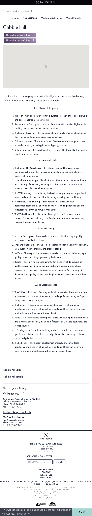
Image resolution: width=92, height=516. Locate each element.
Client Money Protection (46, 498)
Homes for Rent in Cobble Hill (20, 40)
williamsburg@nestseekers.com (18, 401)
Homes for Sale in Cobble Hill (20, 34)
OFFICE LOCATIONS (46, 469)
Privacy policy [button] (23, 514)
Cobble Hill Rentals (13, 376)
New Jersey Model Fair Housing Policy (46, 496)
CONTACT (46, 472)
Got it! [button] (82, 512)
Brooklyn (16, 11)
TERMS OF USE (46, 475)
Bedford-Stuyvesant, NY (17, 412)
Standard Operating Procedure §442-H (46, 492)
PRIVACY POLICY (46, 477)
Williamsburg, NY (13, 393)
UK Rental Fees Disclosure (46, 500)
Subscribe (59, 462)
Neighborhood (30, 17)
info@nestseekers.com (13, 419)
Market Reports (73, 17)
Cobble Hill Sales (12, 369)
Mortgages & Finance (51, 17)
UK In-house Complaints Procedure (46, 494)
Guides (6, 11)
